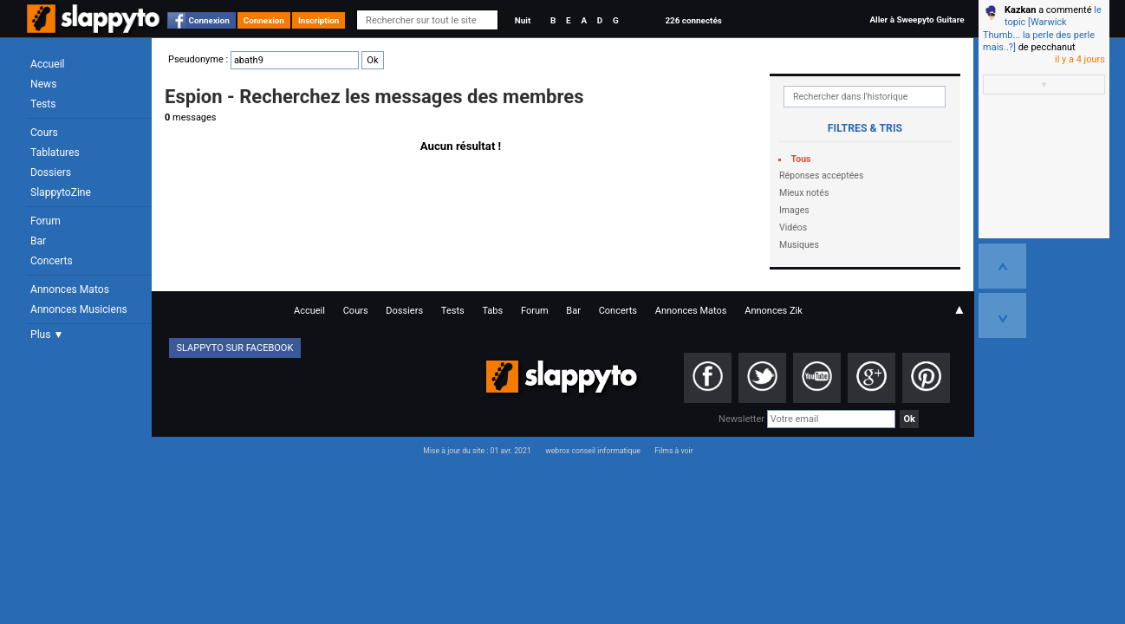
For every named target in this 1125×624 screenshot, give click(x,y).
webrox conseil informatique (593, 450)
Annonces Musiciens (78, 309)
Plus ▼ (46, 334)
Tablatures (55, 152)
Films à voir (673, 450)
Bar (38, 241)
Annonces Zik (774, 310)
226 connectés (693, 20)
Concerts (51, 261)
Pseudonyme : (276, 59)
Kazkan (1020, 10)
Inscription (319, 20)
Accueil (47, 64)
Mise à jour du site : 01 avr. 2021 (476, 450)
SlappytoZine (60, 192)
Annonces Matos (69, 289)
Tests (42, 104)
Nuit (522, 20)
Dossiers (50, 172)
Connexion (209, 20)
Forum (45, 221)
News (43, 84)
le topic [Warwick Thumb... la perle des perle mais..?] (1042, 28)
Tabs (492, 310)
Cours (44, 133)
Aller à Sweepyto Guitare (916, 19)
